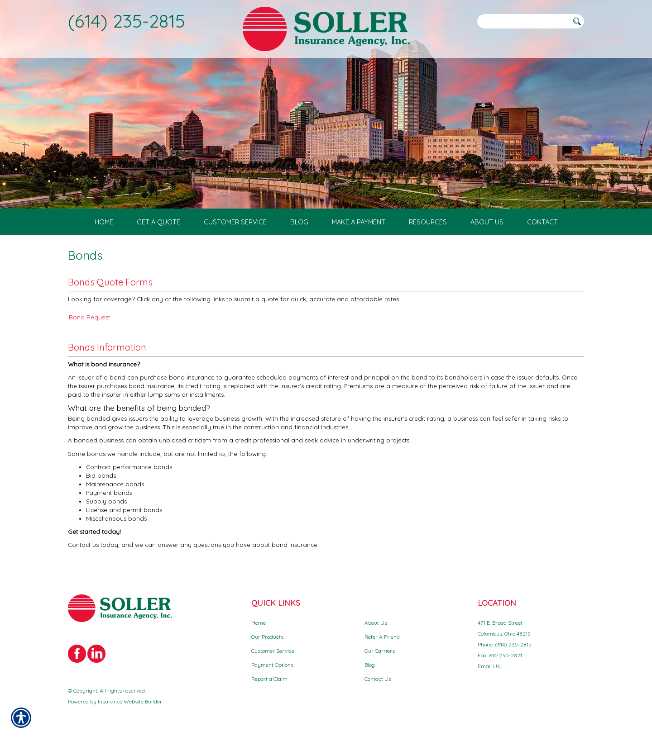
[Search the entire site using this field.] (523, 21)
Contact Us (377, 678)
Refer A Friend (382, 636)
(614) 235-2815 (126, 21)
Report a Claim (269, 678)
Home (258, 622)
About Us (375, 622)
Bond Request (89, 317)
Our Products (267, 636)
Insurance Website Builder (130, 701)
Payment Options (272, 664)
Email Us (489, 666)
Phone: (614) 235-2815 (505, 644)
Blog (369, 664)
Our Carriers (379, 650)
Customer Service (272, 650)
